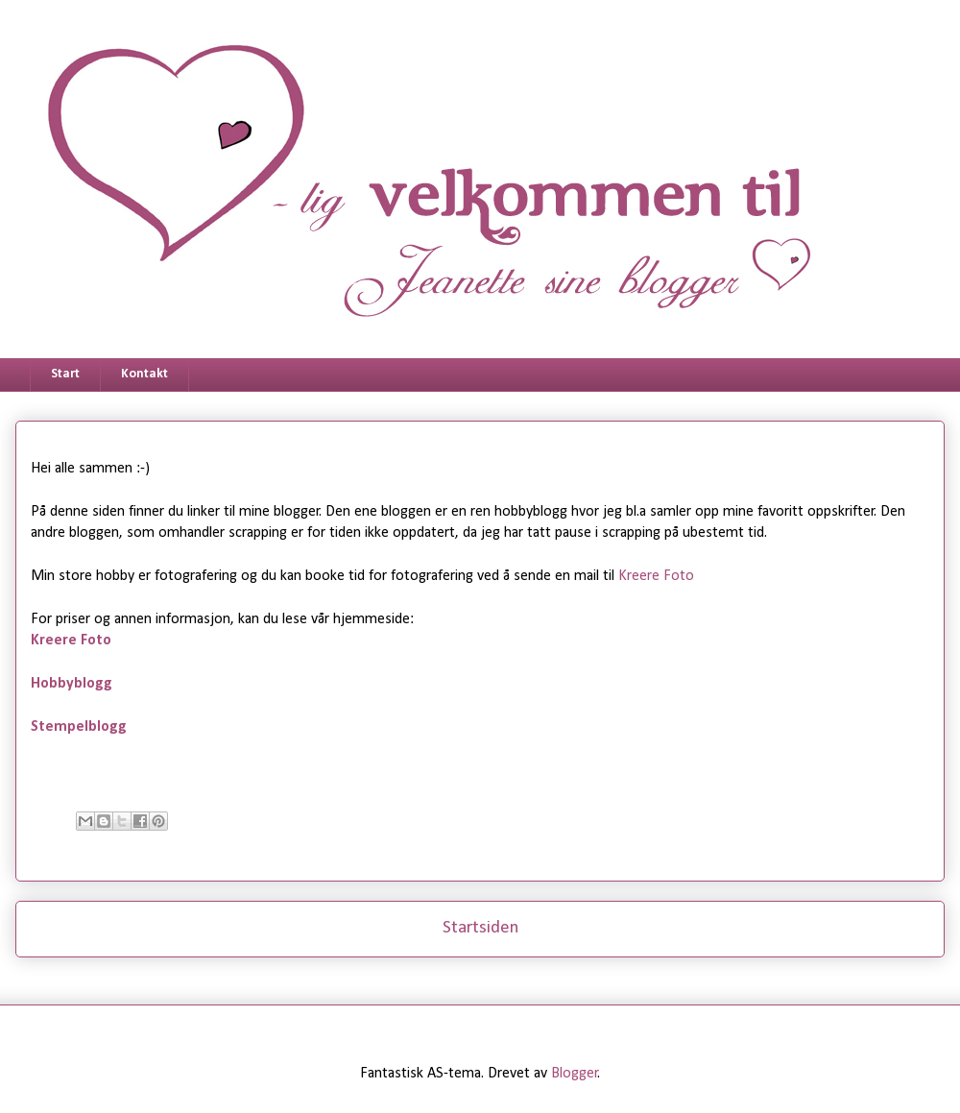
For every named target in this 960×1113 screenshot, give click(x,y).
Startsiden (480, 928)
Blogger (574, 1073)
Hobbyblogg (71, 683)
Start (65, 374)
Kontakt (144, 374)
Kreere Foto (656, 576)
